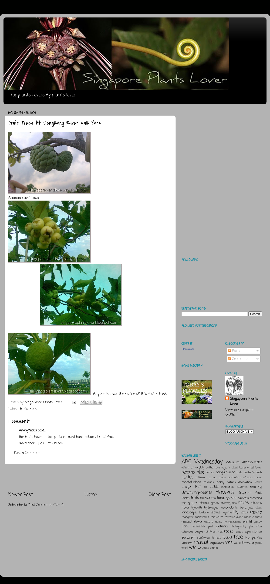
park (33, 409)
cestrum (233, 477)
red (220, 531)
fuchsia (205, 498)
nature (208, 522)
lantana (204, 512)
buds (239, 473)
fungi (221, 498)
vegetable (216, 542)
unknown (187, 543)
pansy (258, 522)
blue (200, 472)
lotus (244, 512)
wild (192, 548)
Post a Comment (27, 453)
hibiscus (256, 503)
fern (253, 487)
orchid (247, 521)
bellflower (256, 468)
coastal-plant (191, 482)
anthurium (213, 468)
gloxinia (204, 503)
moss (258, 517)
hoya (185, 507)
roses (228, 531)
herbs (243, 503)
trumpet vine (253, 538)
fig (260, 487)
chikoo (258, 477)
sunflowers (204, 538)
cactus (187, 477)
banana (244, 467)
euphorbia (227, 487)
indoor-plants (229, 507)
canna (212, 477)
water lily (240, 543)
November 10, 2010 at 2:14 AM (41, 443)
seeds (239, 531)
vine (229, 543)
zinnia (214, 548)
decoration (245, 482)
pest (210, 527)
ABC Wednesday (202, 462)
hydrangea (211, 507)
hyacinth (196, 508)
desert (258, 482)
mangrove (188, 517)
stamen (257, 532)
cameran (201, 477)
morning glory (233, 517)
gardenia (243, 498)
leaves (215, 512)
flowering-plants (197, 493)
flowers (225, 492)
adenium (233, 462)
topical (227, 537)
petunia (222, 526)
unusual (201, 543)
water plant (254, 543)
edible (214, 486)
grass (215, 503)
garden (231, 498)
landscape (189, 512)
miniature (216, 517)
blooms (188, 472)
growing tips (229, 503)
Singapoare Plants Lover (244, 401)
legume (227, 513)
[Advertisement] (89, 478)
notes (218, 522)
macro (256, 512)
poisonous (187, 532)
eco (205, 487)
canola (222, 477)
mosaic (249, 517)
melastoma (202, 517)
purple (199, 531)
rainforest (210, 532)
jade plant (255, 508)
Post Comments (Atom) (46, 505)
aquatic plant (230, 468)
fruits (24, 409)
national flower (192, 522)
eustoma (242, 487)
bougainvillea (225, 472)
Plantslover (188, 349)
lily (235, 512)
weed (185, 548)
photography (238, 527)
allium (185, 468)
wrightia (203, 548)
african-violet (252, 462)
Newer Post (20, 494)
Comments (238, 359)
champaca (247, 477)
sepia (248, 532)
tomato (216, 538)
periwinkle (198, 526)
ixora (243, 507)
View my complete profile (239, 412)
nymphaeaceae (232, 522)
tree (238, 537)
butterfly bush (253, 473)
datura (231, 482)
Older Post (159, 494)
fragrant (245, 492)
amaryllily (198, 467)
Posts (234, 350)
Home (91, 494)
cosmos (208, 482)
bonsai (210, 472)
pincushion (255, 527)
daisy (220, 482)
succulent (189, 537)
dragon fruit (191, 486)
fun (213, 498)
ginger (193, 502)
